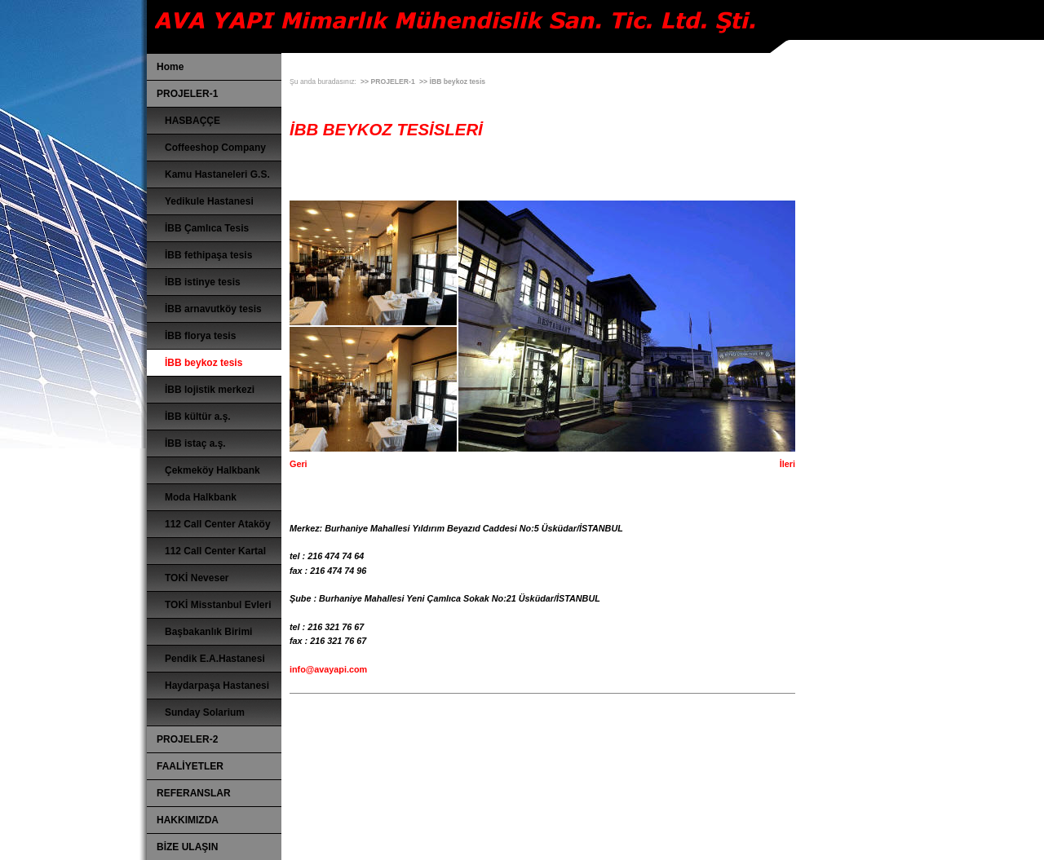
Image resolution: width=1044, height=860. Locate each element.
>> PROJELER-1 (388, 81)
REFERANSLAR (194, 793)
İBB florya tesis (200, 336)
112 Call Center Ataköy (218, 524)
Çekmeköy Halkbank (212, 470)
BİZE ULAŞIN (187, 847)
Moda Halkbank (201, 497)
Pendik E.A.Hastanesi (215, 658)
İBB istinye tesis (203, 282)
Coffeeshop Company (215, 147)
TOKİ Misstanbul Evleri (218, 605)
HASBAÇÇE (192, 120)
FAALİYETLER (190, 766)
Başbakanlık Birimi (208, 631)
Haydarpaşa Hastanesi (217, 685)
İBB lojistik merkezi (209, 389)
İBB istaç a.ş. (195, 443)
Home (170, 67)
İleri (787, 464)
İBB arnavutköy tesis (213, 309)
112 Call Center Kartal (215, 551)
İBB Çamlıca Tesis (207, 228)
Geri (298, 464)
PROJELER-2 (187, 739)
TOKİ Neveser (197, 578)
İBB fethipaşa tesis (208, 255)
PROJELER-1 (187, 93)
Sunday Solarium (205, 712)
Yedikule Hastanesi (209, 201)
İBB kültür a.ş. (198, 416)
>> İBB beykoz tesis (452, 81)
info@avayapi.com (328, 669)
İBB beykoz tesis (203, 362)
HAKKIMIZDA (188, 820)
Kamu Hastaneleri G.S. (217, 174)
